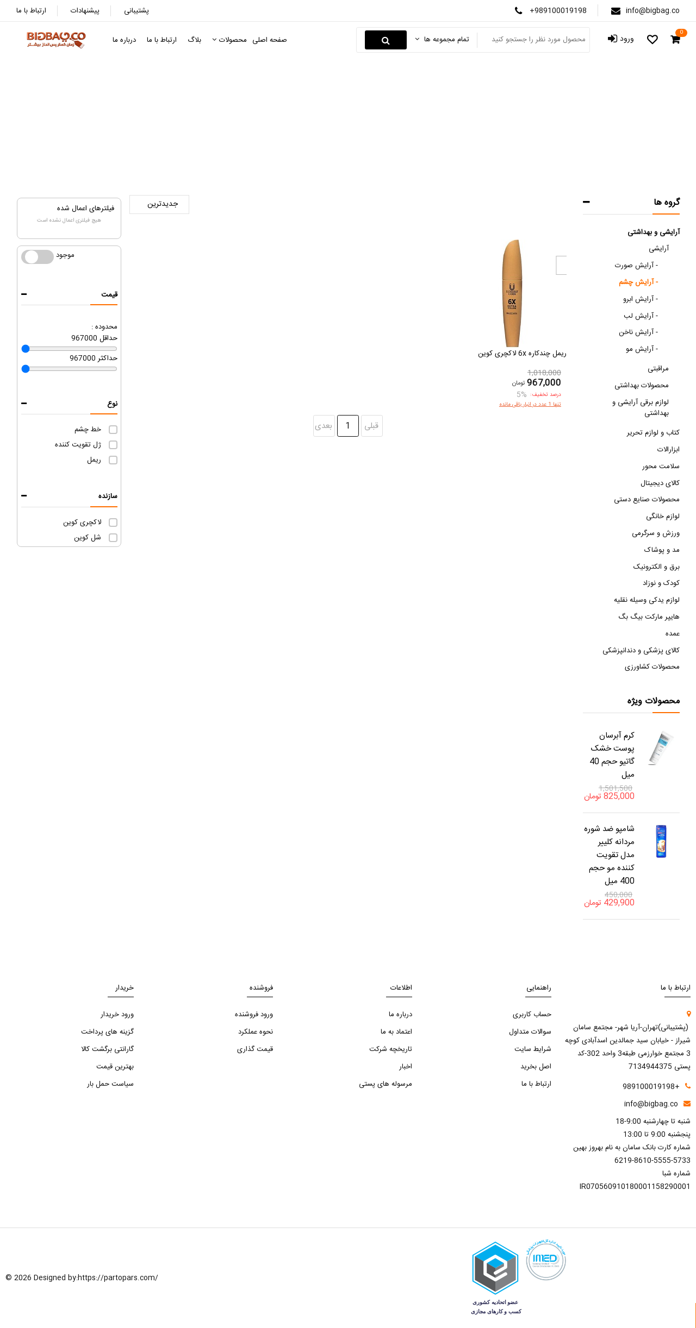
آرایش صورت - (636, 266)
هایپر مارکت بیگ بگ (649, 617)
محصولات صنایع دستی (647, 500)
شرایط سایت (532, 1049)
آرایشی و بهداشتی (653, 232)
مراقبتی (658, 369)
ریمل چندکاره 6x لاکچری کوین (522, 354)
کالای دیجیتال (660, 483)
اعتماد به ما (396, 1032)
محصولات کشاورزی (652, 667)
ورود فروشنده (254, 1015)
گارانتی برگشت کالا (107, 1049)
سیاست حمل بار (110, 1084)
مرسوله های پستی (385, 1084)
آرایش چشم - (638, 282)
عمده (673, 634)
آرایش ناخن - (638, 332)
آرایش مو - (642, 349)
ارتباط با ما (31, 11)
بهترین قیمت (115, 1067)
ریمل (94, 460)
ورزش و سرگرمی (656, 533)
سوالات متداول (530, 1032)
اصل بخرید (535, 1067)
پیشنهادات (85, 11)
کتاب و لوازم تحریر (653, 433)
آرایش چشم (271, 136)
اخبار (405, 1067)
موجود (37, 257)
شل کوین (87, 537)
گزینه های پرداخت (107, 1032)
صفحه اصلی (424, 136)
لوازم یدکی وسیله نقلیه (647, 600)
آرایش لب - (641, 316)
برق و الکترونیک (656, 567)
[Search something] (532, 39)
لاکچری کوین (82, 522)
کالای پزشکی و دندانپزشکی (641, 651)
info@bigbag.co (653, 11)
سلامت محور (661, 467)
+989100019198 (558, 11)
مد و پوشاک (662, 550)
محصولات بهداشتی (641, 386)
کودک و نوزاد (661, 583)
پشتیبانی (136, 11)
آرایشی (312, 136)
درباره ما (400, 1015)
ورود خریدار (117, 1015)
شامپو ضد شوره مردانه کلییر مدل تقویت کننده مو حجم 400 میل (609, 855)
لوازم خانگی (663, 517)
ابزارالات (668, 450)
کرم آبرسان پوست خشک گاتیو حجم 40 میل (612, 755)
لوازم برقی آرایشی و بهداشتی (640, 408)
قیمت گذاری (255, 1049)
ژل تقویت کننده (78, 445)
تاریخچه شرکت (390, 1049)
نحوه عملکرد (255, 1032)
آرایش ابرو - (640, 299)
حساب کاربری (532, 1015)
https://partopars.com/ (118, 1278)
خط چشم (87, 429)
